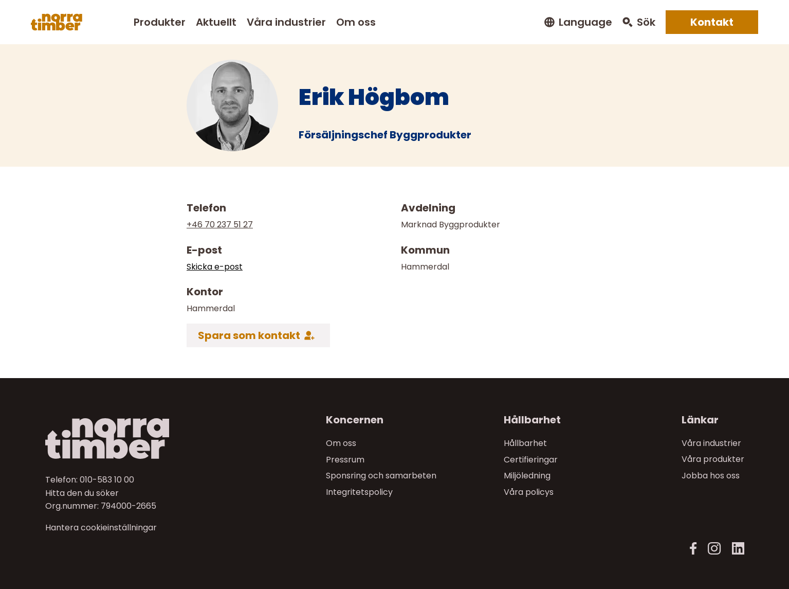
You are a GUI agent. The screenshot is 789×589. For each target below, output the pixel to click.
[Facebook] (693, 548)
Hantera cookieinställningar (101, 527)
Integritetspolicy (359, 492)
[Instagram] (714, 548)
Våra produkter (713, 459)
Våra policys (529, 492)
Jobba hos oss (711, 475)
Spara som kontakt (249, 335)
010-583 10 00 (107, 480)
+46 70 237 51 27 (220, 224)
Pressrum (345, 459)
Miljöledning (527, 475)
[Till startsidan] (128, 438)
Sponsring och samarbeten (381, 475)
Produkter (160, 22)
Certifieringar (531, 459)
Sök (646, 22)
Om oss (356, 22)
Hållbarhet (525, 443)
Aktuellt (216, 22)
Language (585, 22)
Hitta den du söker (82, 492)
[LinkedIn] (737, 548)
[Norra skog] (56, 22)
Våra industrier (286, 22)
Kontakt (711, 22)
